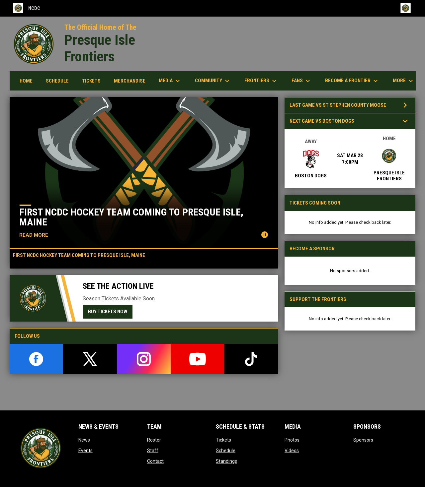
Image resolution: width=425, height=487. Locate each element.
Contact (155, 461)
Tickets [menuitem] (91, 81)
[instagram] (144, 359)
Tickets (223, 440)
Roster (154, 440)
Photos (292, 440)
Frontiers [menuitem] (261, 81)
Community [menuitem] (213, 81)
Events (85, 450)
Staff (152, 450)
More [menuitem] (404, 81)
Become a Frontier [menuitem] (352, 81)
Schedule (225, 450)
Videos (292, 450)
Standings (226, 461)
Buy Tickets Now (107, 312)
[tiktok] (251, 359)
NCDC (26, 8)
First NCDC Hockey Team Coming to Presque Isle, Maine (131, 217)
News (84, 440)
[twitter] (90, 359)
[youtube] (197, 359)
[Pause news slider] (264, 234)
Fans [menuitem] (302, 81)
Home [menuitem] (26, 81)
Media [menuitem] (170, 81)
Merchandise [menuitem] (132, 81)
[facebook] (36, 359)
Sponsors (363, 440)
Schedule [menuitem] (60, 81)
